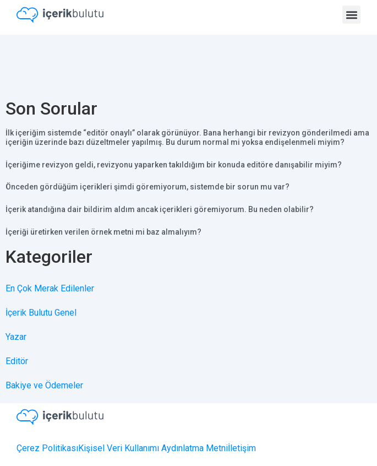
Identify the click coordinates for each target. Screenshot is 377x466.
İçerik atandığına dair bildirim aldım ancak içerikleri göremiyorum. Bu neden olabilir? (160, 209)
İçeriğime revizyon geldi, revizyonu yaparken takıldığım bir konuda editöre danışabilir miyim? (174, 164)
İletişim (242, 448)
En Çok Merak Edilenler (50, 288)
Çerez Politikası (47, 448)
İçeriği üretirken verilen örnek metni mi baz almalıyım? (103, 231)
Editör (17, 361)
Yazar (16, 337)
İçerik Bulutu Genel (41, 312)
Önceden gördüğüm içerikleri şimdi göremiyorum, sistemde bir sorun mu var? (147, 186)
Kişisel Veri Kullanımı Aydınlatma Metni (153, 448)
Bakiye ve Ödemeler (44, 385)
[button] (351, 15)
